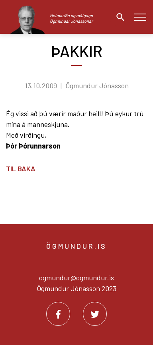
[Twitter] (95, 314)
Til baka (20, 168)
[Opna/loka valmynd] (140, 17)
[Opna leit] (118, 17)
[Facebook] (58, 314)
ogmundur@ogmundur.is (76, 277)
